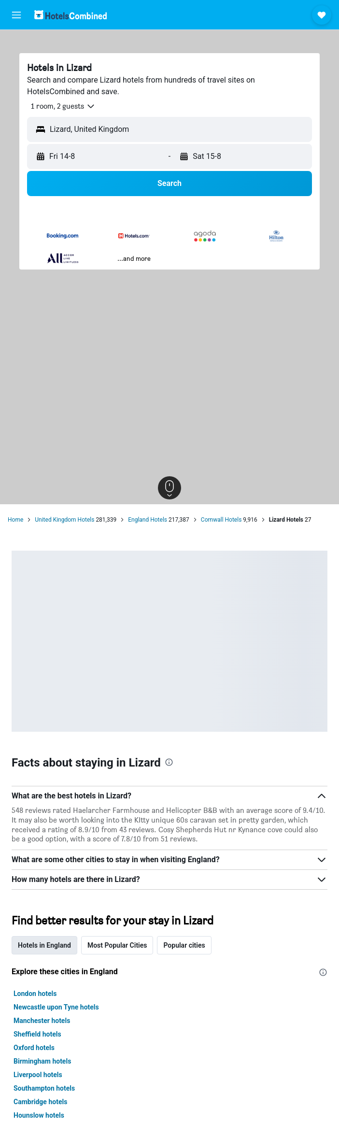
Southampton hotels (44, 1088)
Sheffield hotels (37, 1034)
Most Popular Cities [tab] (117, 945)
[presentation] (169, 762)
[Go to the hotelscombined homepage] (70, 14)
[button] (16, 15)
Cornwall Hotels (221, 519)
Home (15, 519)
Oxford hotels (34, 1048)
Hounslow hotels (39, 1115)
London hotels (35, 993)
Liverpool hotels (38, 1075)
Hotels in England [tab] (44, 945)
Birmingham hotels (42, 1061)
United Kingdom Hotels (64, 519)
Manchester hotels (42, 1020)
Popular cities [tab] (184, 945)
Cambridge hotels (40, 1102)
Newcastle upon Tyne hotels (56, 1007)
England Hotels (147, 519)
